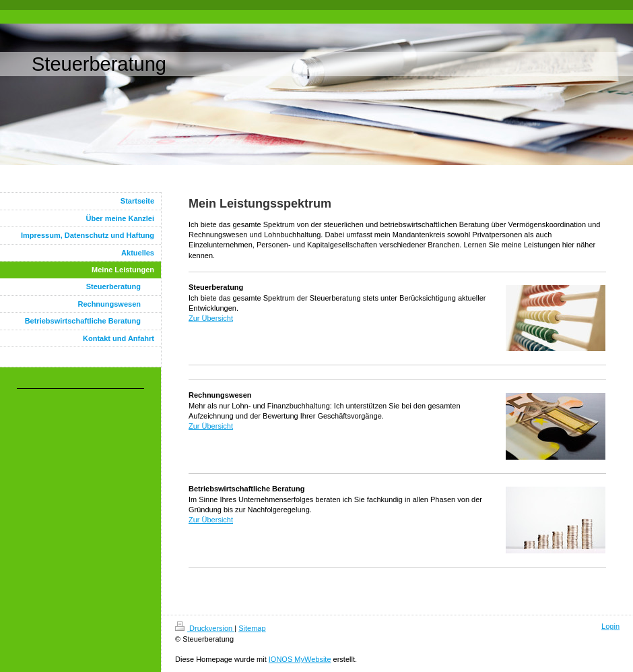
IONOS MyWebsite (300, 659)
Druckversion (204, 628)
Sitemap (251, 628)
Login (610, 626)
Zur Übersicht (211, 318)
